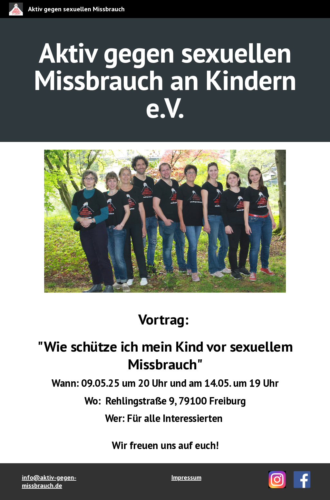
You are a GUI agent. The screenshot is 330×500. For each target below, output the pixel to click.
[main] (165, 80)
